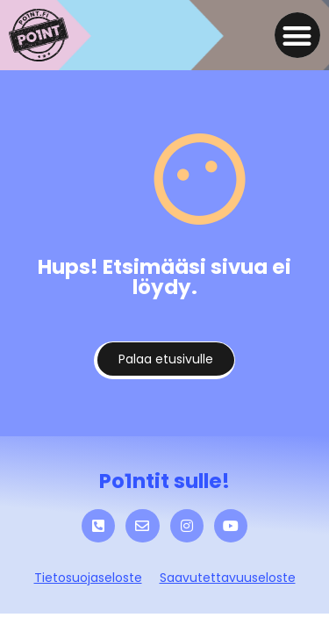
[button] (298, 35)
